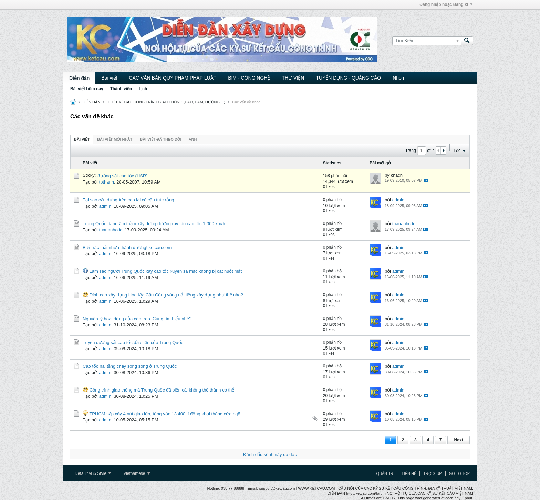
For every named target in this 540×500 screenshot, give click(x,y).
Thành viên (121, 88)
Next (458, 440)
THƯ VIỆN (293, 78)
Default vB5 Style (93, 473)
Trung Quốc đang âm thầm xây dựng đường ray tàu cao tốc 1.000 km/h (154, 223)
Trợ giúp (432, 473)
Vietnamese (136, 473)
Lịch (143, 88)
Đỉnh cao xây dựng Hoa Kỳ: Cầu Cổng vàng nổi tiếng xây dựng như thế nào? (166, 295)
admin (105, 206)
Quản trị (385, 473)
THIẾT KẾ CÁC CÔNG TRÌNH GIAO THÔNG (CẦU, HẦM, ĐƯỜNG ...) (166, 102)
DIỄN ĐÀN (91, 102)
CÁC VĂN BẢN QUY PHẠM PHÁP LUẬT (172, 78)
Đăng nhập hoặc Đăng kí (446, 4)
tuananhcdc (110, 229)
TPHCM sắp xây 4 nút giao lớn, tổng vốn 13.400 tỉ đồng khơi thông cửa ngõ (164, 413)
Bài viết (109, 78)
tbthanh (106, 182)
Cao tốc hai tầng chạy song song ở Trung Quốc (130, 366)
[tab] (81, 139)
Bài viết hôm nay (86, 88)
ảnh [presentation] (193, 139)
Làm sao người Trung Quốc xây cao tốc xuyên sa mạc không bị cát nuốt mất (166, 271)
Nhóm (399, 78)
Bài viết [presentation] (82, 139)
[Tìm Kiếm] (426, 40)
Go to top (459, 473)
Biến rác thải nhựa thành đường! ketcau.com (127, 247)
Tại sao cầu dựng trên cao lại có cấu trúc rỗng (128, 199)
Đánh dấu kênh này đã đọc (270, 454)
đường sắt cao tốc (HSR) (122, 175)
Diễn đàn (79, 78)
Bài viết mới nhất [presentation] (114, 139)
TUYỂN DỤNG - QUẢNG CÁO (348, 78)
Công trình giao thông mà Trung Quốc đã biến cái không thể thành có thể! (163, 390)
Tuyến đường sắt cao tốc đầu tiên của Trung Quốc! (134, 342)
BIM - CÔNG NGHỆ (249, 78)
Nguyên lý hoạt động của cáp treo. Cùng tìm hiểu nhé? (137, 318)
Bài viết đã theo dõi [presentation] (160, 139)
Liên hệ (409, 473)
